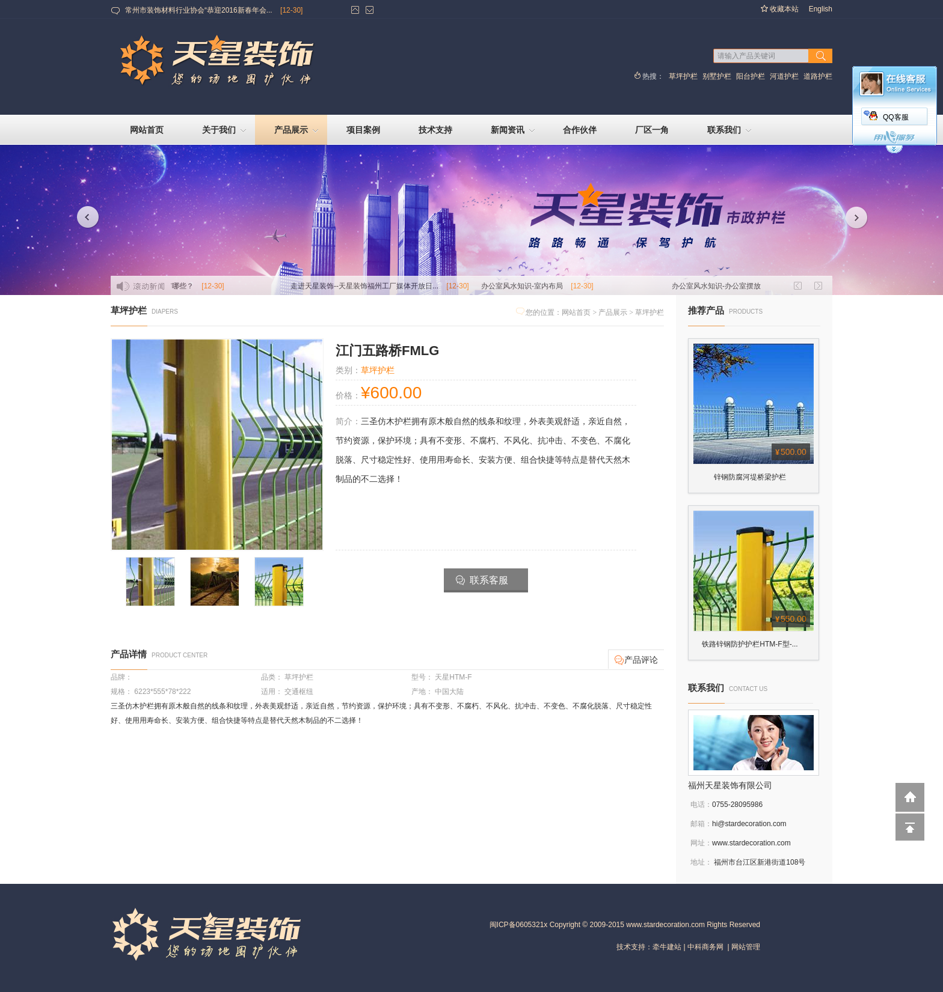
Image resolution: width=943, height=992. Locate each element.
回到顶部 (909, 826)
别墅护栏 (716, 76)
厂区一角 (652, 130)
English (820, 9)
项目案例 (363, 130)
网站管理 (745, 947)
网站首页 (147, 130)
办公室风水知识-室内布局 (542, 286)
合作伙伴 (580, 130)
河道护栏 (784, 76)
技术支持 (435, 130)
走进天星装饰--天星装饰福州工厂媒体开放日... (384, 286)
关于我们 (225, 131)
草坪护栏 (683, 76)
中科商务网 (705, 947)
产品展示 (297, 131)
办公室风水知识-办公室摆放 (736, 286)
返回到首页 (909, 797)
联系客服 (482, 580)
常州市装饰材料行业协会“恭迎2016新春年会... (198, 10)
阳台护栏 (750, 76)
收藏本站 (779, 9)
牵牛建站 (667, 947)
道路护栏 (817, 76)
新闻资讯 (514, 131)
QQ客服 (896, 117)
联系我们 (730, 131)
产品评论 (636, 660)
